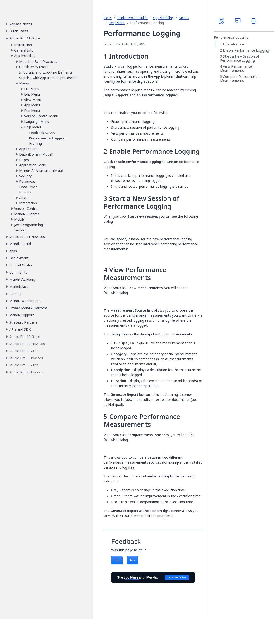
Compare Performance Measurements (239, 78)
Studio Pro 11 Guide (132, 17)
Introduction (234, 44)
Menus (184, 17)
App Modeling (163, 17)
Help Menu (117, 22)
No (132, 560)
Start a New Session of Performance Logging (239, 58)
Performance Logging (231, 37)
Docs (108, 17)
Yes (117, 560)
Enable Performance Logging (246, 50)
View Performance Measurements (236, 68)
